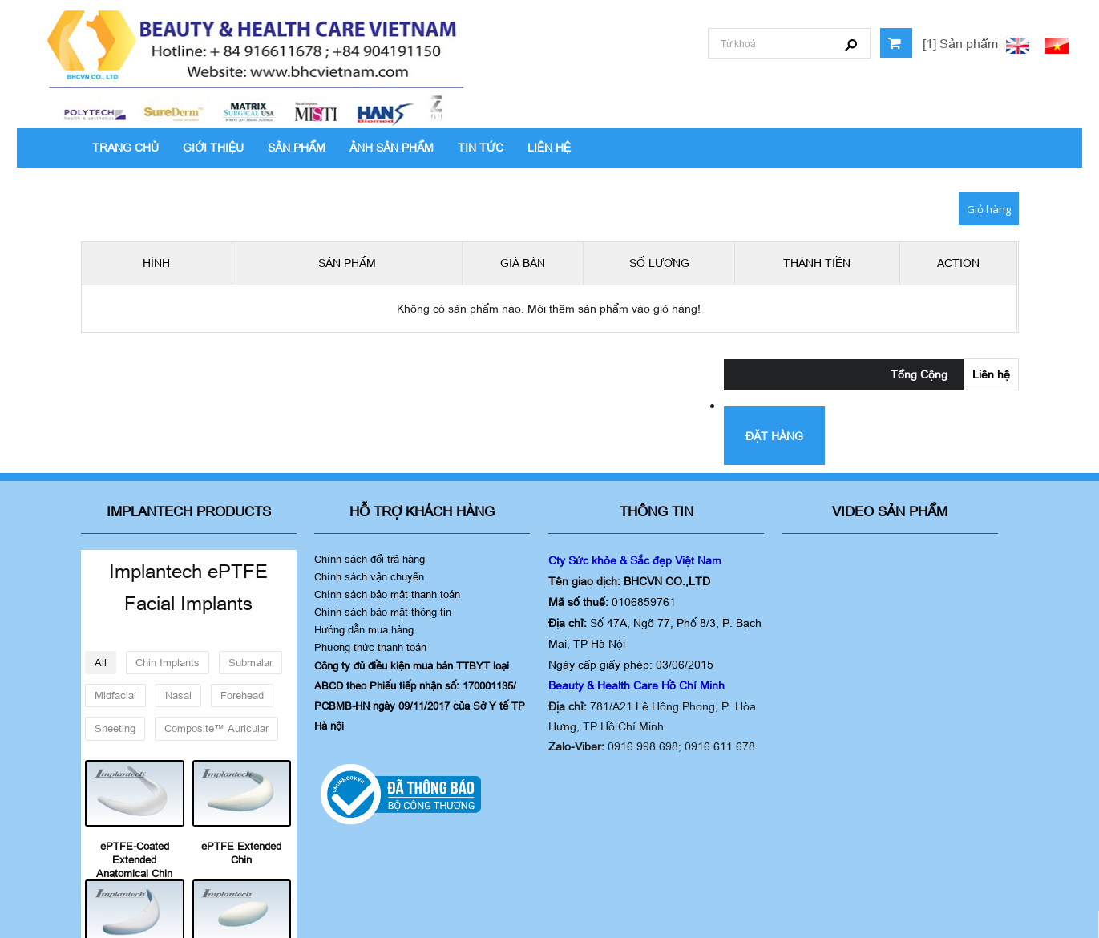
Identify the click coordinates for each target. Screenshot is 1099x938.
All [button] (101, 662)
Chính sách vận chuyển (369, 576)
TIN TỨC (480, 147)
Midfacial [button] (115, 695)
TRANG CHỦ (125, 147)
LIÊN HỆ (549, 147)
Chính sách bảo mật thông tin (382, 611)
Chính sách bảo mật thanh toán (387, 594)
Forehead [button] (242, 695)
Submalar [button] (250, 662)
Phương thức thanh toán (370, 647)
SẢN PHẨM (296, 147)
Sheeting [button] (115, 728)
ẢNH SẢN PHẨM (391, 147)
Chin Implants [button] (167, 662)
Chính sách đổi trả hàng (369, 558)
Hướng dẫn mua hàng (364, 629)
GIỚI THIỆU (213, 147)
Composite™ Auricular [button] (216, 728)
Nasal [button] (178, 695)
